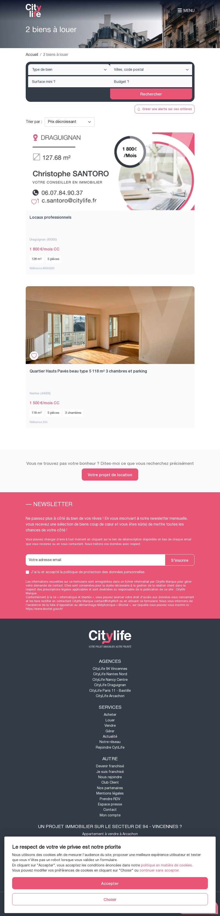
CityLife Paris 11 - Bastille (110, 690)
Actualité (110, 736)
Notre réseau (110, 742)
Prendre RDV (110, 799)
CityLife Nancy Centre (110, 680)
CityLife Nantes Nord (110, 674)
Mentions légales (110, 793)
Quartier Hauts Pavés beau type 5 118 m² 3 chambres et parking (88, 371)
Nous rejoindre (110, 777)
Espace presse (110, 804)
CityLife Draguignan (110, 685)
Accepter (110, 883)
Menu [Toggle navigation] (186, 10)
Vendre (110, 725)
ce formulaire (149, 601)
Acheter (110, 714)
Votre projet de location (110, 474)
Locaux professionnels (50, 217)
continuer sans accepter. (159, 870)
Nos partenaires (110, 788)
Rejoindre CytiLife (110, 747)
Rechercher (151, 94)
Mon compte (110, 815)
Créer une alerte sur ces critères (164, 108)
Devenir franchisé (110, 766)
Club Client (110, 782)
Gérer (110, 731)
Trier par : (34, 122)
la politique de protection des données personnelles (102, 572)
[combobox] (69, 69)
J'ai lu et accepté (88, 572)
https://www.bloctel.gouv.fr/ (44, 608)
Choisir (110, 899)
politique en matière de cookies (166, 865)
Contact (110, 809)
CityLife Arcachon (110, 696)
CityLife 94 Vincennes (110, 669)
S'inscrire (179, 560)
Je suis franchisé (110, 772)
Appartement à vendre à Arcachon (110, 834)
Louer (110, 720)
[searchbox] (69, 70)
